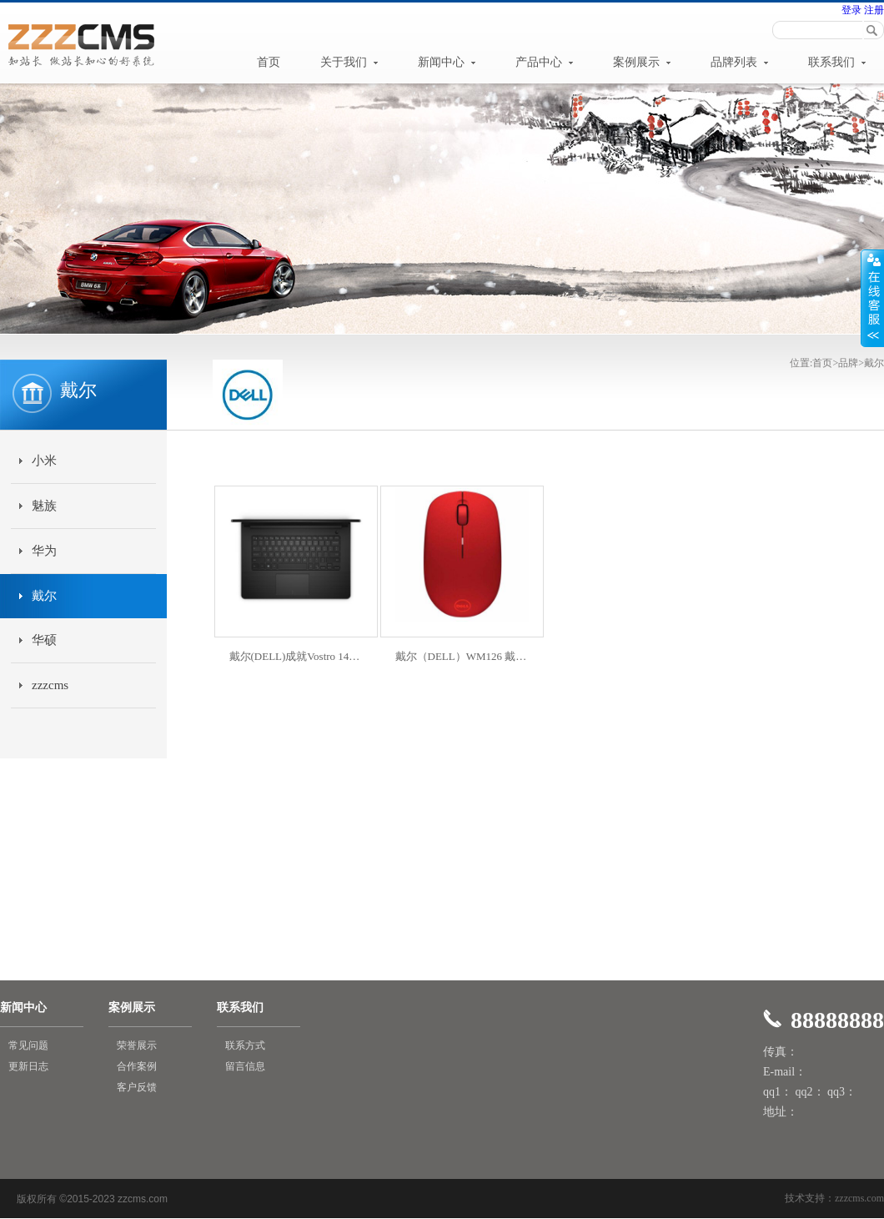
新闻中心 (447, 62)
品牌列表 (740, 62)
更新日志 (28, 1066)
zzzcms (50, 685)
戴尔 (44, 595)
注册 (872, 10)
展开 (872, 298)
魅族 (44, 505)
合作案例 (137, 1066)
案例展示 (642, 62)
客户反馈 (137, 1087)
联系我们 (837, 62)
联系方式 (245, 1045)
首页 (268, 62)
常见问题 (28, 1045)
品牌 (848, 363)
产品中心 (544, 62)
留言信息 (245, 1066)
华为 (44, 550)
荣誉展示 (137, 1045)
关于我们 (349, 62)
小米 (44, 460)
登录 (851, 10)
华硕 (44, 640)
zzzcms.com (859, 1198)
